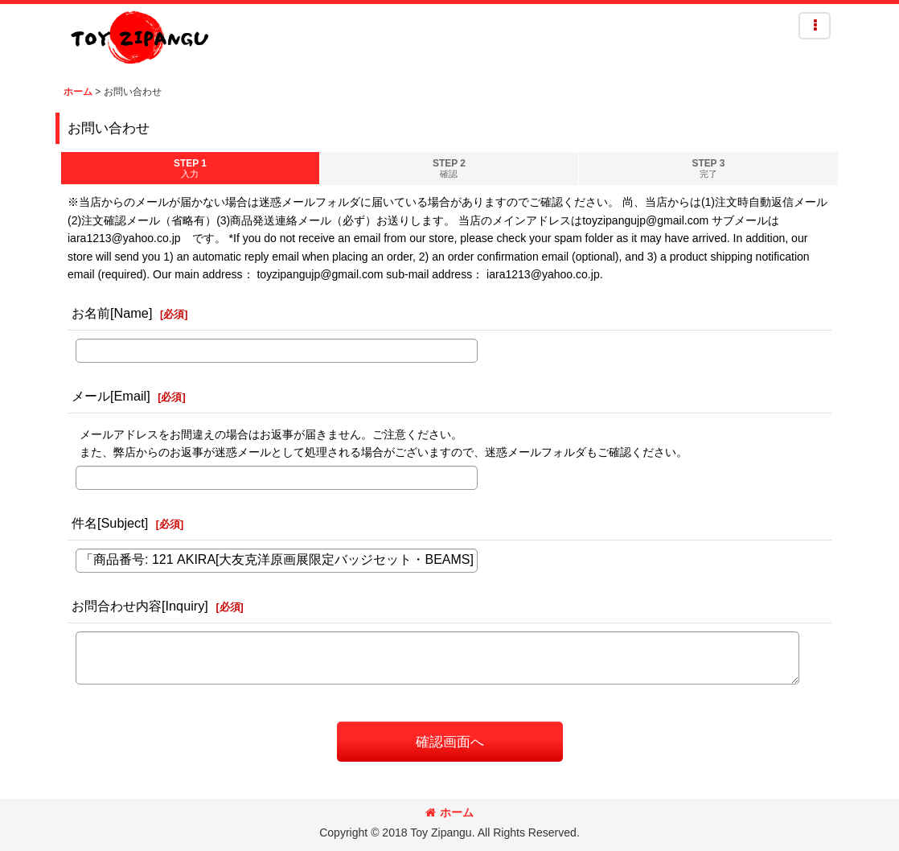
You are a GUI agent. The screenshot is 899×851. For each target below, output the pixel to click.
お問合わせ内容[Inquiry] (140, 605)
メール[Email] (111, 395)
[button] (814, 25)
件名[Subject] (110, 523)
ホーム (449, 812)
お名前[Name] (112, 313)
